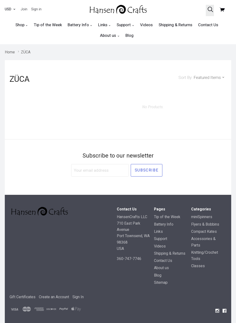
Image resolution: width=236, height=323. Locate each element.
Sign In (78, 297)
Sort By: (185, 77)
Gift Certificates (22, 297)
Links (104, 24)
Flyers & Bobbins (205, 224)
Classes (198, 266)
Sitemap (161, 282)
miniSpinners (201, 217)
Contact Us (208, 24)
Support (125, 24)
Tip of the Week (48, 24)
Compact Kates (204, 231)
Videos (146, 24)
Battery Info (80, 24)
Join (24, 9)
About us (109, 35)
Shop (21, 24)
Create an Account (54, 297)
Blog (129, 35)
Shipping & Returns (175, 24)
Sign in (36, 9)
